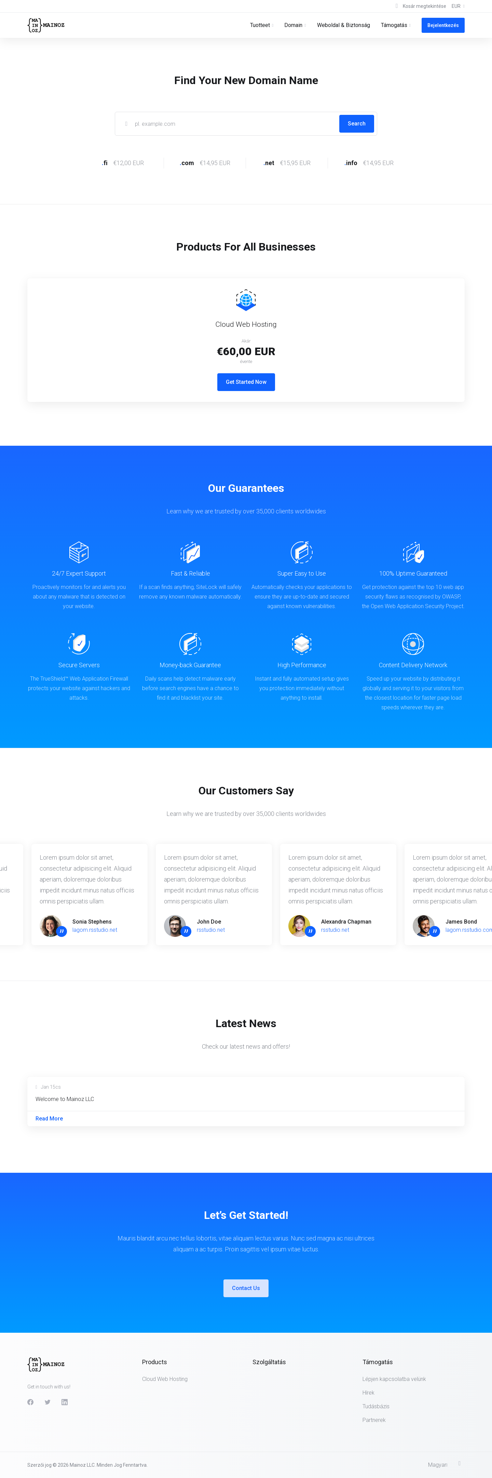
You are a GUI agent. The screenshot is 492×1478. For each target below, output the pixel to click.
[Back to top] (461, 1463)
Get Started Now (246, 382)
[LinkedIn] (64, 1402)
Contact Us (246, 1288)
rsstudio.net (211, 930)
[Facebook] (30, 1402)
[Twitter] (47, 1402)
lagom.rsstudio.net (94, 930)
